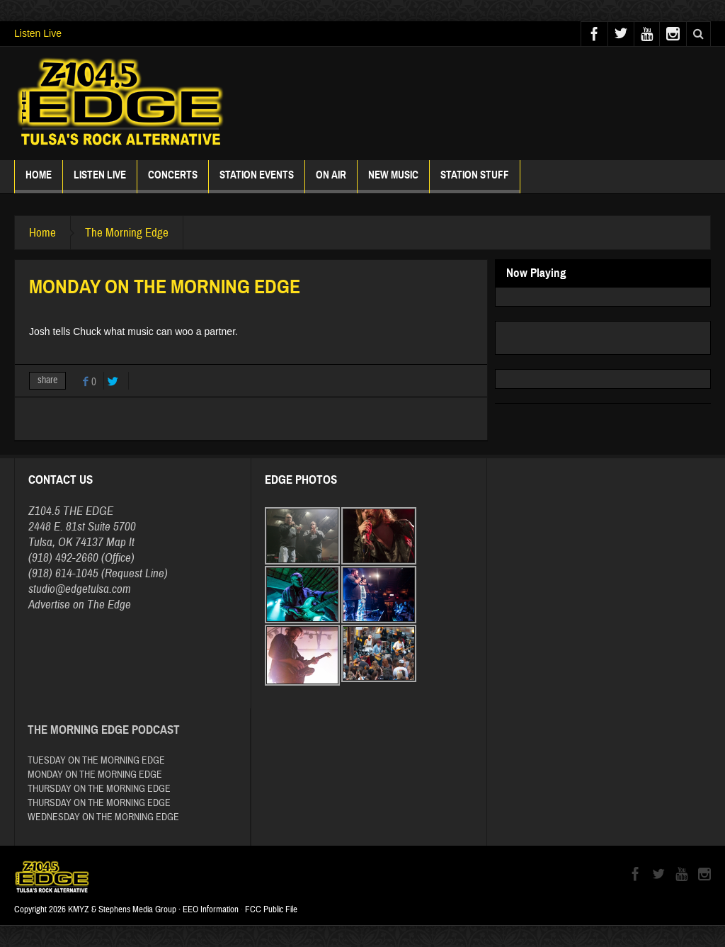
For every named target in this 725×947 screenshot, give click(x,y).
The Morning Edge (127, 232)
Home (38, 181)
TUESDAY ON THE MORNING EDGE (96, 760)
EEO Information (211, 909)
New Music (393, 181)
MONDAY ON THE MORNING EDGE (95, 775)
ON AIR (331, 181)
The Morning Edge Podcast (104, 729)
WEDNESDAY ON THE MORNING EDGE (103, 817)
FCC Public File (271, 909)
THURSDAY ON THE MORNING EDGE (99, 789)
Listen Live (38, 33)
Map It (120, 542)
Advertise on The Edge (79, 604)
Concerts (172, 181)
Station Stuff (475, 181)
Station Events (256, 181)
